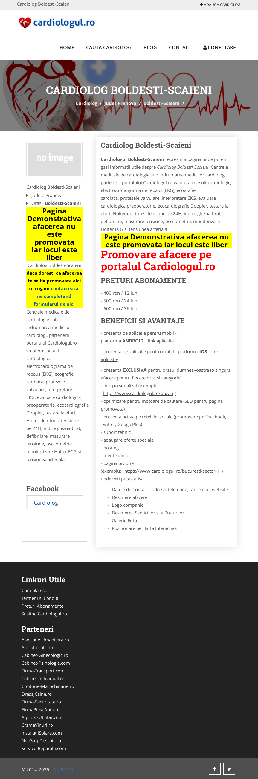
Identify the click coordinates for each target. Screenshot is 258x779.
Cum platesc (34, 590)
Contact (180, 47)
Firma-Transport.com (43, 671)
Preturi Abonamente (42, 606)
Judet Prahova (120, 103)
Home (66, 47)
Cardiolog (86, 103)
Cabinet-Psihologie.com (46, 663)
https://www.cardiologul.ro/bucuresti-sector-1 (171, 471)
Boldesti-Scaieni (161, 103)
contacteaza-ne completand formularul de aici (57, 296)
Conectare (219, 47)
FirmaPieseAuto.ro (41, 709)
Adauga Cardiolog (220, 4)
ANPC (59, 769)
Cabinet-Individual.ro (43, 678)
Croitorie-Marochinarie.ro (48, 686)
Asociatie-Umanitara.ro (45, 640)
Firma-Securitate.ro (41, 702)
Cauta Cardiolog (109, 47)
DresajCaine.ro (37, 694)
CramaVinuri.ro (37, 725)
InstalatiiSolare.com (42, 733)
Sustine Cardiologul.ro (44, 614)
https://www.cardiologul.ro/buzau (138, 393)
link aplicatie (160, 341)
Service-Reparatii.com (44, 748)
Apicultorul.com (38, 647)
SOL (70, 769)
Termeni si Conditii (40, 598)
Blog (150, 47)
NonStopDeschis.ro (41, 740)
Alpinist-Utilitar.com (42, 717)
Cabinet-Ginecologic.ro (45, 655)
